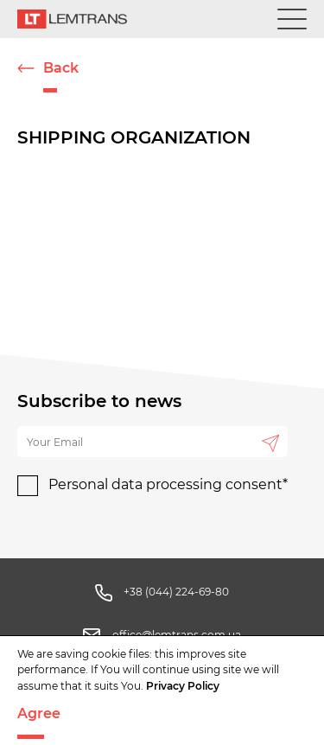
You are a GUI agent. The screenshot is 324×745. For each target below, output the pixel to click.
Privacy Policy (182, 685)
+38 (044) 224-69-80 (176, 591)
